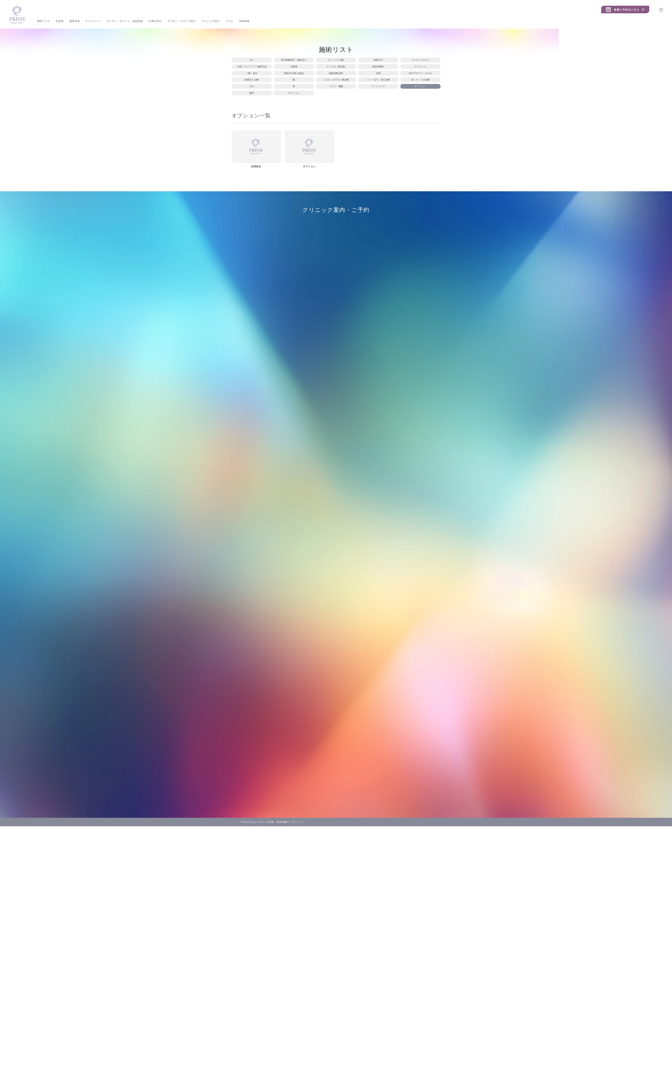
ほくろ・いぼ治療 (420, 96)
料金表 (59, 21)
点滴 (378, 85)
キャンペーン (93, 21)
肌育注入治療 (251, 96)
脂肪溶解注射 (336, 85)
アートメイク (378, 108)
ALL (252, 62)
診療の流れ (155, 21)
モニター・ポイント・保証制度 (125, 21)
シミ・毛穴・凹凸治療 (378, 96)
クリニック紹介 (211, 21)
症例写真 (74, 21)
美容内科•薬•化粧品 (293, 85)
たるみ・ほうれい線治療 (336, 96)
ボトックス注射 (336, 62)
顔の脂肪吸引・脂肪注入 (294, 62)
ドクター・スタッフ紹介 (181, 21)
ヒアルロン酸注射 (336, 73)
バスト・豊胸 (336, 108)
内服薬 (293, 73)
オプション (420, 108)
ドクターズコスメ (420, 62)
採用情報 (244, 21)
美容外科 (378, 62)
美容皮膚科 (378, 73)
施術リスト (43, 21)
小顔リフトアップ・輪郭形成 (251, 73)
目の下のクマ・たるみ (420, 85)
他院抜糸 (256, 196)
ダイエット (420, 73)
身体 (251, 120)
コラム (229, 21)
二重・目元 (252, 85)
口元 (251, 108)
